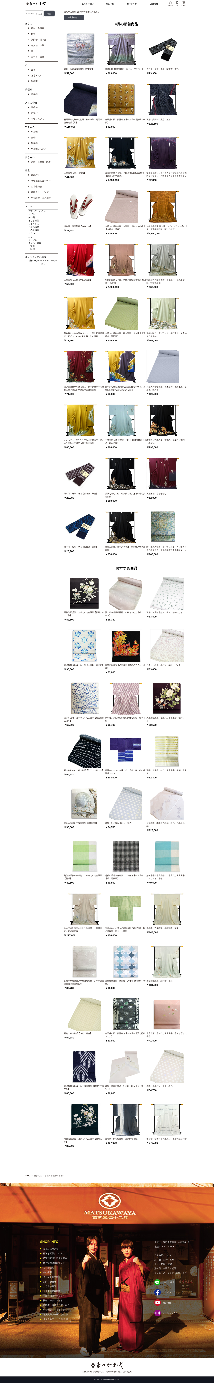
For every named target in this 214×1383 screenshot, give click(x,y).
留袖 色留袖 (37, 28)
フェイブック (169, 1292)
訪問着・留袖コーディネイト (57, 1305)
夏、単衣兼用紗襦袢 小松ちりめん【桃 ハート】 (125, 614)
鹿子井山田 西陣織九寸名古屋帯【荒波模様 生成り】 (84, 719)
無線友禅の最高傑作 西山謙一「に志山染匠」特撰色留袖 (165, 281)
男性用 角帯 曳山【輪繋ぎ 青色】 (81, 547)
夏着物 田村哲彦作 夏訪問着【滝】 (122, 1139)
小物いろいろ (37, 119)
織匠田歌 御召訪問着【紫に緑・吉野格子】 (124, 69)
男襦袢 (34, 143)
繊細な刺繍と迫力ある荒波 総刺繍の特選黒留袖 (125, 548)
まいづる (43, 239)
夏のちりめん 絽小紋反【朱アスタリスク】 (84, 770)
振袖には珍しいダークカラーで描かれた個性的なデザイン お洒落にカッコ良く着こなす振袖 (166, 174)
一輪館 (43, 249)
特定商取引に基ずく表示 (55, 1258)
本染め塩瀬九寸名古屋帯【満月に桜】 (81, 823)
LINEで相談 (168, 1282)
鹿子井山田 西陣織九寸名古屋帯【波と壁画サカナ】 (125, 1035)
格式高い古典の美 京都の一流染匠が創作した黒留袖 (166, 441)
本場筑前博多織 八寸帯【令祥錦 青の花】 (84, 665)
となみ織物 (43, 227)
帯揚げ (34, 113)
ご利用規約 (48, 1267)
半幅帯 (34, 81)
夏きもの (38, 1175)
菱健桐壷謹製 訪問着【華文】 (160, 981)
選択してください (43, 211)
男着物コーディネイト (54, 1310)
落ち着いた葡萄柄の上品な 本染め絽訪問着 (166, 1139)
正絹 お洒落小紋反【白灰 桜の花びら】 (165, 612)
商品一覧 (110, 3)
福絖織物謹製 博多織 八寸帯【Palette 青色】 (125, 982)
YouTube (167, 1303)
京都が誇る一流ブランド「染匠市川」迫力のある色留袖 (166, 334)
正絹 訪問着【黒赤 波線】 (159, 119)
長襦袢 (34, 94)
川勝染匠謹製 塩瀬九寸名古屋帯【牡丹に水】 (83, 1140)
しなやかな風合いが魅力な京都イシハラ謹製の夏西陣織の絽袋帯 (84, 982)
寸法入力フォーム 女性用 (55, 1314)
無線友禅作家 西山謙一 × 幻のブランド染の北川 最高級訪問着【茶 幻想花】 (166, 228)
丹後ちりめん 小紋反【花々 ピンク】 (164, 665)
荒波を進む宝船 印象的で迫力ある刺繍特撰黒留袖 (125, 495)
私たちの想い (88, 3)
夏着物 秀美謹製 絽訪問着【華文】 (163, 928)
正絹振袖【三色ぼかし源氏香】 (78, 280)
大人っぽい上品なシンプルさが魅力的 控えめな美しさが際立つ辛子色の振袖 (84, 441)
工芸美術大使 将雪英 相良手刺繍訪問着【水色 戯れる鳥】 (125, 441)
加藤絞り (35, 175)
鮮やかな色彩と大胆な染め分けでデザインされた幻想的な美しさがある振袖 (125, 388)
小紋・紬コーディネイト (55, 1295)
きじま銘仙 (43, 220)
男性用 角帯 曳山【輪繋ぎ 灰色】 (163, 69)
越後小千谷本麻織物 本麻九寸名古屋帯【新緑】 (83, 877)
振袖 (32, 34)
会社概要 (47, 1272)
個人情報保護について (54, 1263)
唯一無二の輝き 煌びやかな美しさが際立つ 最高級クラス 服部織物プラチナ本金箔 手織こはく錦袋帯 (167, 549)
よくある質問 (49, 1286)
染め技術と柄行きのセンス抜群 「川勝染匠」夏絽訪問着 (83, 929)
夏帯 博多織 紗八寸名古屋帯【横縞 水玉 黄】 (167, 772)
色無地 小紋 (37, 45)
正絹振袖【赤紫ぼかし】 (157, 493)
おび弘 (43, 214)
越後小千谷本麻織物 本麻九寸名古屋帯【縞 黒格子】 (124, 877)
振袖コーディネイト (53, 1300)
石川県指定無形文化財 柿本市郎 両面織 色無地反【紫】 (84, 121)
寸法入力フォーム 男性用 (55, 1319)
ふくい (43, 233)
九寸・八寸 (36, 75)
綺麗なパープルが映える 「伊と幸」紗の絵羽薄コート (125, 772)
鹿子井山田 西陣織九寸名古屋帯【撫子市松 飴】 (125, 121)
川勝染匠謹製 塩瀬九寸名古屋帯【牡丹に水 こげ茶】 (84, 614)
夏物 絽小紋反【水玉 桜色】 (160, 1086)
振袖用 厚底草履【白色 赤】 (78, 226)
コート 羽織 (37, 56)
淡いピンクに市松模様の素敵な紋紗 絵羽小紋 (125, 719)
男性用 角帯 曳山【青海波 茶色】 (81, 493)
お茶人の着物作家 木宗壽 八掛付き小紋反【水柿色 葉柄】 (125, 228)
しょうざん (43, 223)
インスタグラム (170, 1313)
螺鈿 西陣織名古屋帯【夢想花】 (79, 69)
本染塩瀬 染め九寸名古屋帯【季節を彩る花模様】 (166, 1035)
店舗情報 (154, 3)
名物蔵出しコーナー (40, 181)
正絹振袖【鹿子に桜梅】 (75, 173)
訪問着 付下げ (38, 39)
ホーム (28, 1175)
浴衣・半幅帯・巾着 (54, 1175)
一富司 (43, 246)
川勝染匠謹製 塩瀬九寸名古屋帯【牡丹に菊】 (165, 719)
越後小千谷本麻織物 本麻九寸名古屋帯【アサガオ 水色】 (165, 877)
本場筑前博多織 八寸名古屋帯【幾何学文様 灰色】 (84, 1087)
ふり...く (43, 236)
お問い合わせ (49, 1281)
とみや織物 (43, 230)
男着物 (34, 132)
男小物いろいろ (38, 149)
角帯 (32, 137)
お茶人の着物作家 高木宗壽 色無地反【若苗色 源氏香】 (125, 334)
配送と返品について (53, 1253)
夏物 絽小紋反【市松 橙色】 (78, 1033)
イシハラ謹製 (43, 243)
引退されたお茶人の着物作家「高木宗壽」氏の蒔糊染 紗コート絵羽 (125, 929)
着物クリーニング (39, 192)
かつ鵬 (43, 217)
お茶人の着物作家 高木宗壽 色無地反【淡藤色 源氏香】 (166, 388)
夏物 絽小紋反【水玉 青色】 (119, 823)
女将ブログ (132, 3)
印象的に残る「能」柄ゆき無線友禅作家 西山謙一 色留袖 (125, 281)
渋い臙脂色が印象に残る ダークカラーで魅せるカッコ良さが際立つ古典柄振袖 (84, 388)
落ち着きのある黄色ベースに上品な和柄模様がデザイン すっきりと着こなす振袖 (84, 334)
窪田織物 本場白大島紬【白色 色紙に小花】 (165, 824)
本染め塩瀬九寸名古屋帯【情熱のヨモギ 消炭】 (125, 666)
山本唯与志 (36, 186)
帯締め (34, 107)
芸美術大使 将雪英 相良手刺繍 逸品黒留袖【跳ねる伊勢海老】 (124, 174)
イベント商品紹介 (52, 1277)
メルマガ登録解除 (52, 1291)
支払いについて (50, 1249)
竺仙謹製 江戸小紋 (40, 198)
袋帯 (32, 70)
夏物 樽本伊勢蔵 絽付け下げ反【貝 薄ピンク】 (125, 1087)
